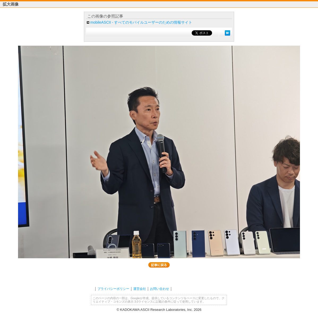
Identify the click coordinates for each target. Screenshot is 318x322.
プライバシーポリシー (113, 289)
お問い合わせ (159, 289)
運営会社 (139, 289)
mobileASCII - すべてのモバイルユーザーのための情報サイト (141, 22)
